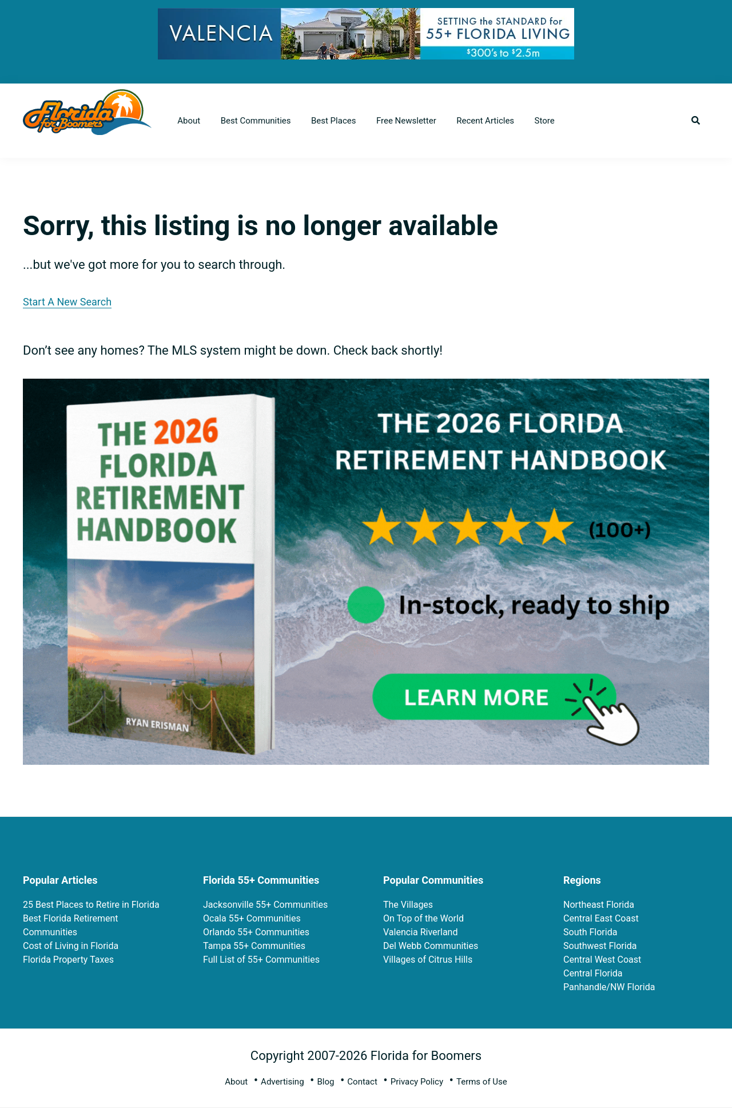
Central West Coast (602, 959)
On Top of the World (423, 918)
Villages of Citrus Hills (427, 959)
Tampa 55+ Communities (254, 945)
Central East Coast (601, 918)
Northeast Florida (598, 904)
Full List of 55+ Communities (261, 959)
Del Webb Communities (430, 945)
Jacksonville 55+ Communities (265, 904)
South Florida (590, 932)
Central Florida (593, 973)
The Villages (408, 904)
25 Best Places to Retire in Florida (91, 904)
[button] (695, 120)
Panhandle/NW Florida (609, 987)
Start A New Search (67, 302)
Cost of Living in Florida (70, 945)
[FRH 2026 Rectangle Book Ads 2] (366, 388)
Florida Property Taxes (68, 959)
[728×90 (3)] (366, 17)
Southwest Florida (599, 945)
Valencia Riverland (420, 932)
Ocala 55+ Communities (252, 918)
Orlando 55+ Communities (256, 932)
